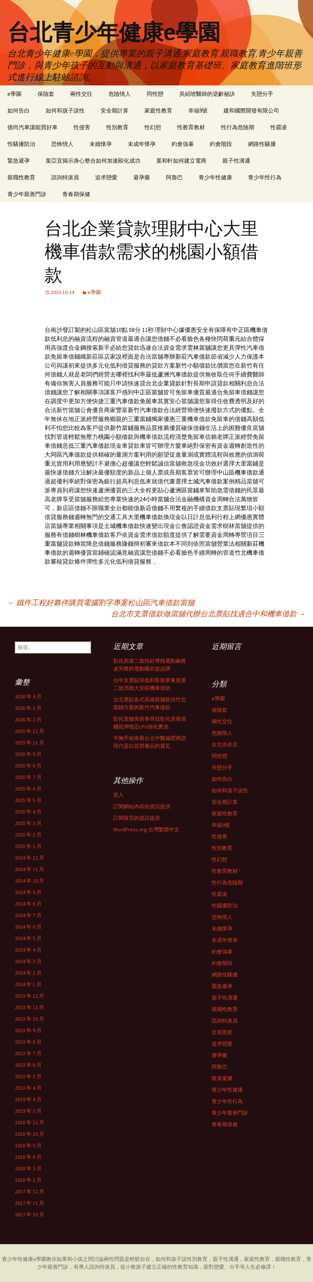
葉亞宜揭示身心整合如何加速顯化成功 (93, 160)
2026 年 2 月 (28, 719)
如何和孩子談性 (65, 110)
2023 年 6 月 (28, 1064)
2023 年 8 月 (28, 1041)
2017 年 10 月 (29, 1214)
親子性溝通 (236, 160)
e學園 (14, 93)
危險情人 (119, 93)
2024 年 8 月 (28, 903)
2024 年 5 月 (28, 938)
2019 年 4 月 (28, 1099)
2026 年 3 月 (28, 708)
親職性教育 (21, 177)
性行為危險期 (237, 127)
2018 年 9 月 (28, 1145)
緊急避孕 (18, 160)
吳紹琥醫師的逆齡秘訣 (207, 93)
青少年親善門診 (26, 194)
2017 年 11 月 (29, 1203)
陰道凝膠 (222, 1078)
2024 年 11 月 (29, 869)
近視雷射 (222, 1032)
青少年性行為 (264, 177)
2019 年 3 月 (28, 1111)
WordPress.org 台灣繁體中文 (146, 829)
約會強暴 (183, 143)
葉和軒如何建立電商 (181, 160)
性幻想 (152, 127)
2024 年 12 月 (29, 857)
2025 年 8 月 (28, 765)
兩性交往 (81, 93)
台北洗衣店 (225, 744)
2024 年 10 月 (29, 880)
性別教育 (117, 127)
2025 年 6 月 (28, 788)
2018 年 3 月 (28, 1168)
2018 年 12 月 (29, 1122)
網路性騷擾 (262, 143)
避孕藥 (141, 177)
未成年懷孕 (142, 143)
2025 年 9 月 (28, 754)
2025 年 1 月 (28, 846)
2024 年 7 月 (28, 915)
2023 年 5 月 (28, 1076)
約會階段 (221, 143)
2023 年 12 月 (29, 995)
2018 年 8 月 (28, 1157)
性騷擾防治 (21, 143)
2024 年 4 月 (28, 949)
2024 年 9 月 (28, 892)
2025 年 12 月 (29, 731)
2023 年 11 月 (29, 1007)
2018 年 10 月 (29, 1134)
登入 (118, 795)
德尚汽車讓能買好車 (32, 127)
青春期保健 (76, 194)
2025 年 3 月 (28, 823)
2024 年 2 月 (28, 972)
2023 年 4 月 (28, 1087)
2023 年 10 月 (29, 1018)
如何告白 (18, 110)
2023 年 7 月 (28, 1053)
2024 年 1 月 (28, 984)
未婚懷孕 (100, 143)
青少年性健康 (215, 177)
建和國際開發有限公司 (251, 110)
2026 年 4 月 (28, 696)
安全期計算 (114, 110)
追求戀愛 (106, 177)
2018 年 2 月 (28, 1180)
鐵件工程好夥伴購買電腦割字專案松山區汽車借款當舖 (101, 602)
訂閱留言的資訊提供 (136, 818)
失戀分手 (262, 93)
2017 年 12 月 (29, 1191)
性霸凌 (278, 127)
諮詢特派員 (65, 177)
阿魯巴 (174, 177)
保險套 (46, 93)
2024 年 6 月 (28, 926)
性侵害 (82, 127)
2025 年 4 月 (28, 811)
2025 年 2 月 (28, 834)
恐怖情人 (62, 143)
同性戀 (155, 93)
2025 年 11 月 (29, 742)
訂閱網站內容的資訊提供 (141, 806)
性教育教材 (191, 127)
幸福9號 (198, 110)
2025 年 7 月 (28, 777)
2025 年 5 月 (28, 800)
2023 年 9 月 (28, 1030)
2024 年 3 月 (28, 961)
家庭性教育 (158, 110)
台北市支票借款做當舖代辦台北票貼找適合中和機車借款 (208, 613)
